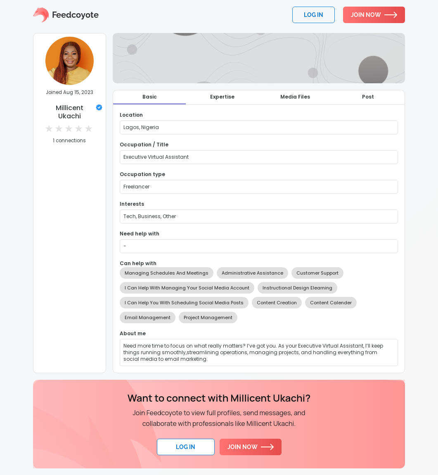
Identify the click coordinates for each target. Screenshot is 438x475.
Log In (185, 447)
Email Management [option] (147, 317)
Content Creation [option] (277, 302)
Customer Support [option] (317, 273)
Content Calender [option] (331, 302)
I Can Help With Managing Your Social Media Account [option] (187, 288)
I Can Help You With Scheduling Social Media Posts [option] (184, 302)
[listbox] (259, 295)
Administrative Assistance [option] (252, 273)
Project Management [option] (208, 317)
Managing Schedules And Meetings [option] (166, 273)
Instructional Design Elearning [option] (297, 288)
